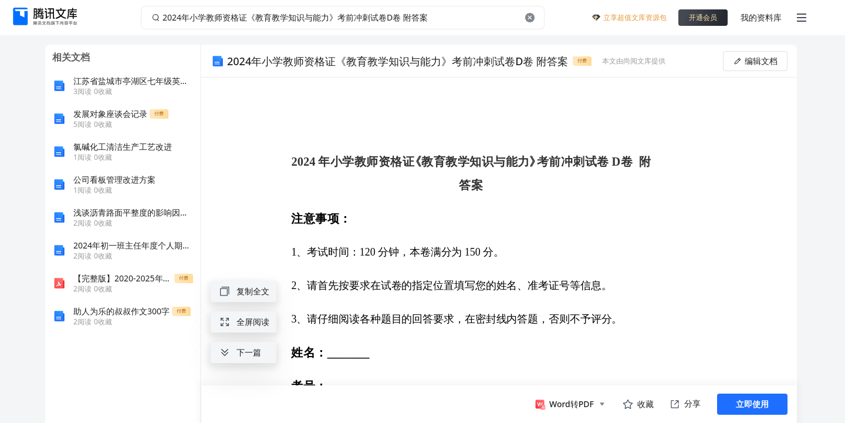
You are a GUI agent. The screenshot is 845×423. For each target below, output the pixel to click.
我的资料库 (761, 17)
